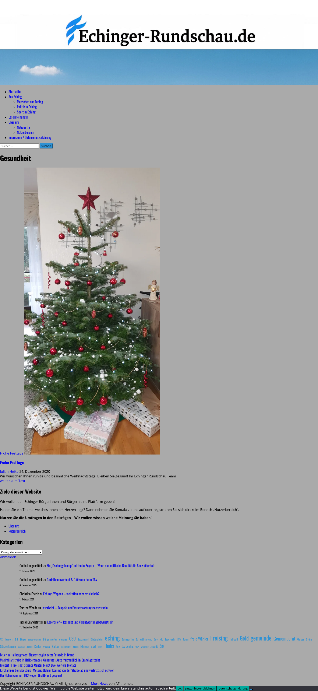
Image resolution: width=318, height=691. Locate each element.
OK (180, 688)
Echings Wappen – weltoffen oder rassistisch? (71, 593)
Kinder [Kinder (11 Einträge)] (37, 646)
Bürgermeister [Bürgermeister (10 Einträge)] (50, 639)
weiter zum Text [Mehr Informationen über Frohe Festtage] (12, 480)
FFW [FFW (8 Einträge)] (179, 639)
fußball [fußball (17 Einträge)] (234, 639)
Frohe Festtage (11, 453)
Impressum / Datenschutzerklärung (30, 137)
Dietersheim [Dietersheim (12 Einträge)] (97, 639)
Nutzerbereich (25, 132)
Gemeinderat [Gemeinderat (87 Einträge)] (284, 638)
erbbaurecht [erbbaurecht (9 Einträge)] (146, 639)
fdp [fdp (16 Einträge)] (161, 639)
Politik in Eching (27, 106)
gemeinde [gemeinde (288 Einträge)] (261, 637)
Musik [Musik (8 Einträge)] (75, 646)
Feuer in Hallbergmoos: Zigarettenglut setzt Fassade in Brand (37, 654)
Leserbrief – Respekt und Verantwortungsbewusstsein (75, 607)
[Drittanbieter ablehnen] (251, 689)
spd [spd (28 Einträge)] (93, 646)
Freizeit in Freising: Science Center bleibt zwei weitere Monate (38, 665)
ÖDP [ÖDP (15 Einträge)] (162, 646)
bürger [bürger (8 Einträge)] (23, 639)
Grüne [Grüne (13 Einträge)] (309, 639)
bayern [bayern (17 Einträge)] (9, 639)
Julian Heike (9, 471)
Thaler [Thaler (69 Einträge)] (109, 645)
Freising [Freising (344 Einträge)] (219, 637)
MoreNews (99, 683)
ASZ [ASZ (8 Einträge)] (1, 639)
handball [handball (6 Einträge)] (21, 646)
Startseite (14, 91)
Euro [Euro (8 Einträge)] (156, 639)
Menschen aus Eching (30, 101)
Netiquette (23, 127)
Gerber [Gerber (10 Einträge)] (300, 639)
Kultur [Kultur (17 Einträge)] (55, 646)
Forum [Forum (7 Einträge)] (185, 639)
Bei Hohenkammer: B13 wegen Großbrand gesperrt (31, 675)
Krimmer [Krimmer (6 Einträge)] (46, 646)
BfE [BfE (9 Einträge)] (16, 639)
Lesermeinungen (18, 117)
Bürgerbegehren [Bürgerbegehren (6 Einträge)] (34, 639)
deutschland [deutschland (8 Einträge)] (83, 639)
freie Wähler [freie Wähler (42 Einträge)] (199, 639)
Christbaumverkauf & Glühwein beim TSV (72, 579)
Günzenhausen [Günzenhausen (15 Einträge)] (8, 646)
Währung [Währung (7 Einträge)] (145, 646)
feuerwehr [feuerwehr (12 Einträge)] (170, 639)
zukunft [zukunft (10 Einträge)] (154, 647)
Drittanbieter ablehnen (200, 688)
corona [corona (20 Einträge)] (63, 639)
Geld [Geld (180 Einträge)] (244, 638)
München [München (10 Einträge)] (84, 647)
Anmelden (8, 557)
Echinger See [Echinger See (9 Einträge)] (128, 639)
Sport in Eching (26, 112)
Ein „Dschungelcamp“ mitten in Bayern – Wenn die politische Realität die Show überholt (101, 565)
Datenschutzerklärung (233, 688)
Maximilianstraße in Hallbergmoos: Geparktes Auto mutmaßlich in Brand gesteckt (50, 660)
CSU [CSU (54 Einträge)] (72, 638)
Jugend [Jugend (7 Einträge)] (29, 646)
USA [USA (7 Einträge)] (137, 646)
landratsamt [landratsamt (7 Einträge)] (66, 646)
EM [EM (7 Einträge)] (137, 639)
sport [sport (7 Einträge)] (100, 646)
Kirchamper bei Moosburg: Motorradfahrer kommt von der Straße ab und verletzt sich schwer (57, 670)
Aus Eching (15, 96)
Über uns (13, 122)
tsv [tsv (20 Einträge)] (118, 646)
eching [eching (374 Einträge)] (112, 637)
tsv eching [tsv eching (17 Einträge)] (128, 646)
